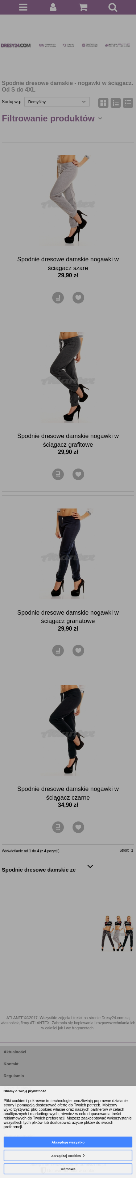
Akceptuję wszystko (68, 1142)
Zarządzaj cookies (66, 1156)
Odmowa (68, 1169)
